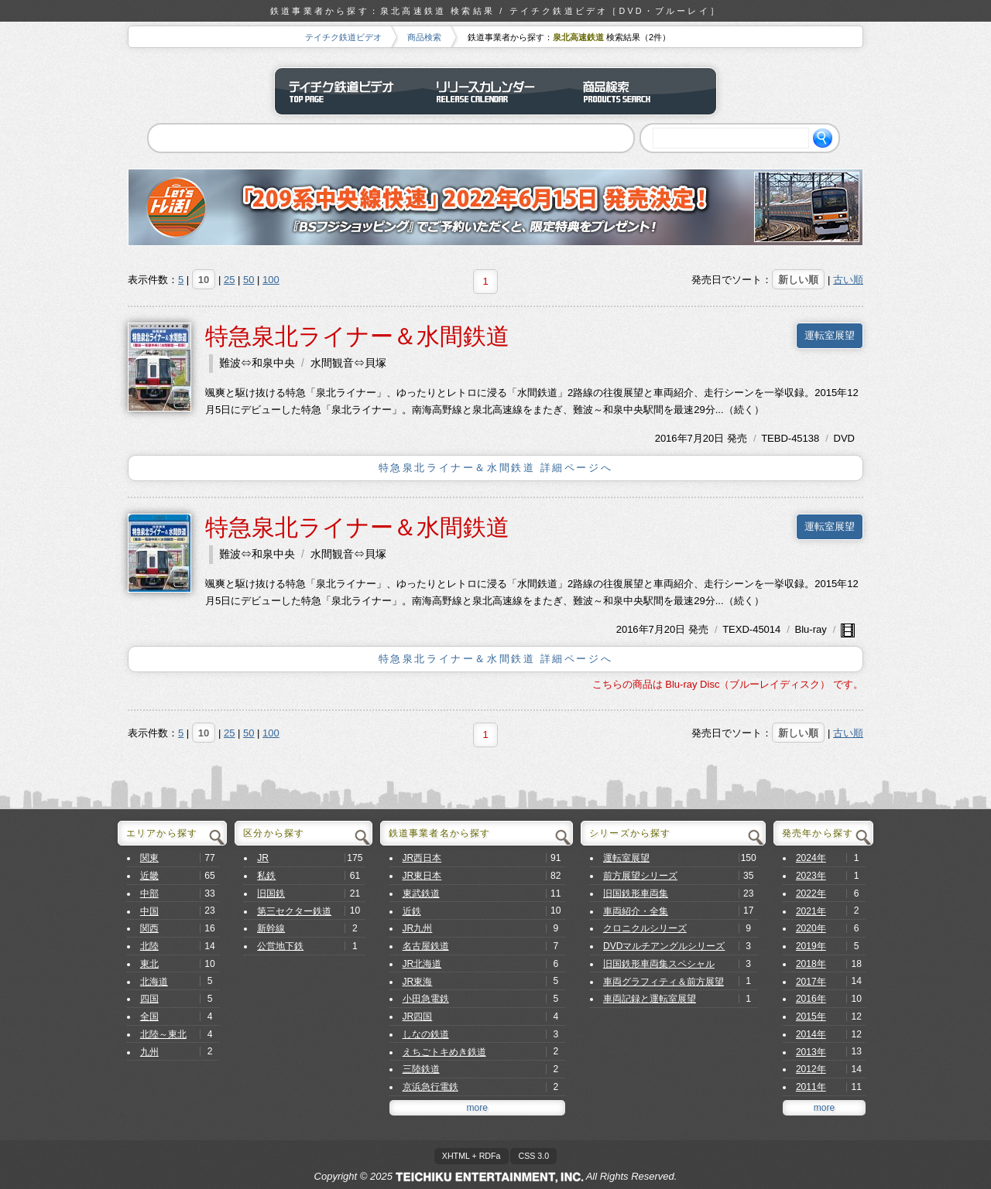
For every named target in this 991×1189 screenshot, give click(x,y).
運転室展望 (829, 335)
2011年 (811, 1086)
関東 (149, 857)
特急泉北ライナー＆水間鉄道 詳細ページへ (496, 467)
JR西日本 (422, 857)
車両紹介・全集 (635, 911)
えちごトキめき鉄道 (444, 1052)
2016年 (671, 438)
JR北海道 (422, 963)
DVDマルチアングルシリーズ (664, 946)
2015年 (811, 1016)
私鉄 (266, 875)
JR (263, 857)
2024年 (811, 857)
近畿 (149, 875)
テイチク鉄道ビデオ (343, 37)
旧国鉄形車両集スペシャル (659, 963)
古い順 (848, 279)
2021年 (811, 911)
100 (270, 279)
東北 (149, 963)
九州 (149, 1052)
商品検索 (424, 37)
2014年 (811, 1034)
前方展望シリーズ (640, 875)
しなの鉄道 (426, 1034)
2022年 (811, 893)
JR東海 (418, 981)
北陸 (149, 946)
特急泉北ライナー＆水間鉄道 (357, 336)
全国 (149, 1016)
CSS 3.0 (533, 1155)
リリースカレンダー (495, 91)
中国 (149, 911)
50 (248, 279)
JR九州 (418, 928)
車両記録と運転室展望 (649, 998)
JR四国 (418, 1016)
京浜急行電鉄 (430, 1086)
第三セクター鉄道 (294, 911)
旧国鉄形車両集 (635, 893)
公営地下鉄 (280, 946)
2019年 (811, 946)
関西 (149, 928)
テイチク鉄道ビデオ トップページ (348, 91)
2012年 (811, 1069)
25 (229, 279)
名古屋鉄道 (426, 946)
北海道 (154, 981)
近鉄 (412, 911)
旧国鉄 (271, 893)
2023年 (811, 875)
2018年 (811, 963)
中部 (149, 893)
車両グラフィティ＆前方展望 (663, 981)
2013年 (811, 1052)
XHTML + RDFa (471, 1155)
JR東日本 (422, 875)
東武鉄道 (421, 893)
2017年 (811, 981)
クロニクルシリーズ (645, 928)
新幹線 (271, 928)
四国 (149, 998)
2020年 (811, 928)
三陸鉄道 (421, 1069)
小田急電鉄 (426, 998)
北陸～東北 (163, 1034)
